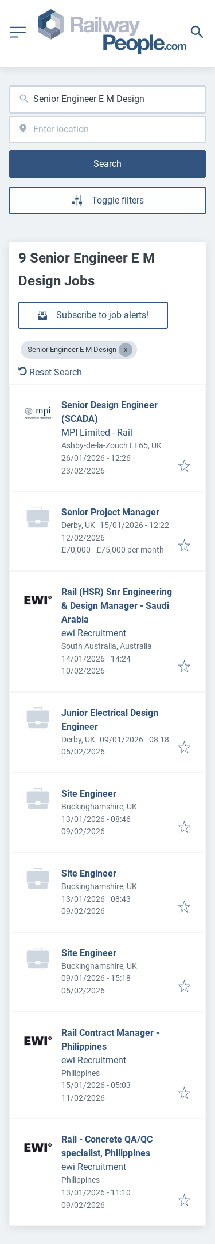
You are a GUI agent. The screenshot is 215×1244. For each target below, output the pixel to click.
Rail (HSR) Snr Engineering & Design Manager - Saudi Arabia (116, 605)
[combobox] (107, 99)
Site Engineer (88, 793)
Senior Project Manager (110, 512)
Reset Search (50, 372)
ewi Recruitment (93, 633)
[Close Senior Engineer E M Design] (125, 350)
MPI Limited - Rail (96, 432)
